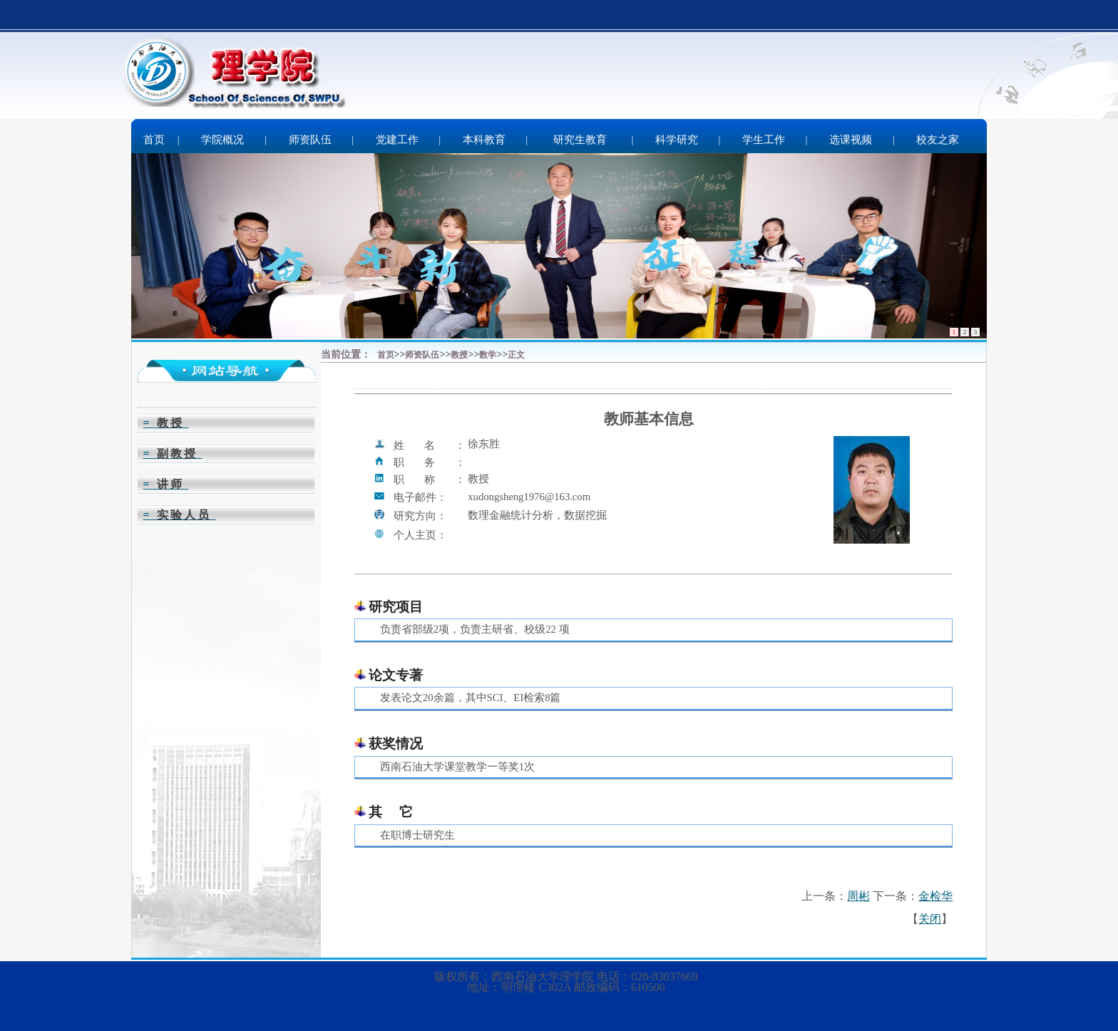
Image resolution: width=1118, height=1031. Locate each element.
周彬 (858, 896)
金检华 (935, 896)
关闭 (929, 919)
